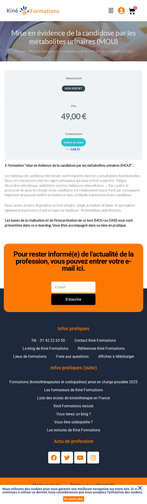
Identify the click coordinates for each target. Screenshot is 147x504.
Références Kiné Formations (101, 348)
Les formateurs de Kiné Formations (73, 390)
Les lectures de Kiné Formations (73, 430)
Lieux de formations (30, 356)
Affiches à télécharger (116, 356)
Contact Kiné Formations (95, 340)
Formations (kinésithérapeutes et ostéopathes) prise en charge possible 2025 (73, 382)
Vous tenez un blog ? (73, 414)
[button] (140, 488)
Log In (75, 149)
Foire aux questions (72, 356)
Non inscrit (73, 88)
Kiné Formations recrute (73, 406)
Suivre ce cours (73, 142)
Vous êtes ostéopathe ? (73, 422)
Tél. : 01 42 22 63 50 (48, 340)
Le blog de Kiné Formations (45, 348)
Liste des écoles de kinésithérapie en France (73, 398)
